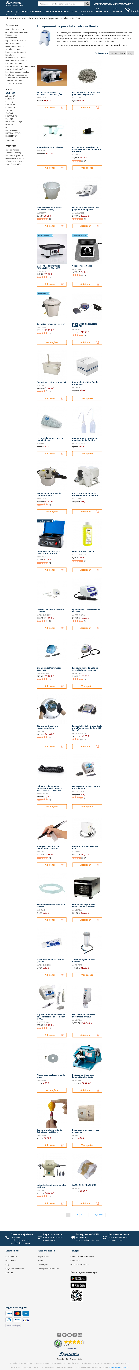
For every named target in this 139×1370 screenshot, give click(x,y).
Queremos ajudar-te (22, 1234)
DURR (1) (9, 124)
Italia (80, 1359)
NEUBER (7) (10, 93)
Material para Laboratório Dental (29, 18)
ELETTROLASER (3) (13, 133)
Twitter (64, 1335)
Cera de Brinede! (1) (13, 150)
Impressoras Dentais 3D (15, 52)
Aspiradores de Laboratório (16, 32)
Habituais (117, 11)
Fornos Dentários (12, 43)
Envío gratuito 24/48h (87, 1234)
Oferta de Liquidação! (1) (15, 161)
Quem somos (11, 1256)
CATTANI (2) (10, 110)
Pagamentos (43, 1256)
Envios (40, 1260)
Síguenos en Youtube (69, 1335)
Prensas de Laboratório (15, 69)
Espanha (60, 1359)
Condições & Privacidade (48, 1268)
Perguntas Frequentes (14, 1268)
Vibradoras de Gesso (14, 83)
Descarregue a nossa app (83, 1272)
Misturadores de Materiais (16, 60)
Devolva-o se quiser (119, 1234)
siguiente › (99, 1215)
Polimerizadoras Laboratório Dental (20, 66)
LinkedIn (74, 1335)
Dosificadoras (11, 37)
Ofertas (62, 11)
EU (67, 1359)
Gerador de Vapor (13, 49)
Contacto (9, 1272)
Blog (76, 11)
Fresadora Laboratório (14, 46)
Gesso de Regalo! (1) (14, 155)
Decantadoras (11, 35)
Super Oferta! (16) (13, 164)
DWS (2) (8, 127)
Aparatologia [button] (21, 12)
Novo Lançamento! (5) (14, 158)
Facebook (59, 1335)
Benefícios (82, 1256)
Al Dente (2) (10, 96)
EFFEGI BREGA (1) (12, 130)
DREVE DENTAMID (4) (13, 121)
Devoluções (43, 1264)
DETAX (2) (9, 119)
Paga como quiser (53, 1234)
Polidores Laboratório (14, 63)
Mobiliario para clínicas (79, 1264)
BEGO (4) (9, 101)
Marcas (70, 11)
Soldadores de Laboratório (16, 77)
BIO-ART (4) (10, 107)
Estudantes (51, 11)
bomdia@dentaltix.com (20, 1243)
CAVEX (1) (9, 113)
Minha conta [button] (102, 12)
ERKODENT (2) (11, 136)
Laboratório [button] (36, 12)
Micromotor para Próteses (16, 57)
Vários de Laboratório (14, 80)
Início (8, 18)
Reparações (75, 1260)
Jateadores (10, 55)
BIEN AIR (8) (10, 104)
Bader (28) (9, 99)
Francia (73, 1359)
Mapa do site (10, 1260)
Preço (130, 53)
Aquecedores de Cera (14, 29)
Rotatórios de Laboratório (16, 75)
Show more (10, 140)
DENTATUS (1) (11, 116)
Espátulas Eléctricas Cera (15, 40)
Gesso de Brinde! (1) (13, 152)
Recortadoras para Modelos (17, 72)
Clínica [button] (9, 12)
